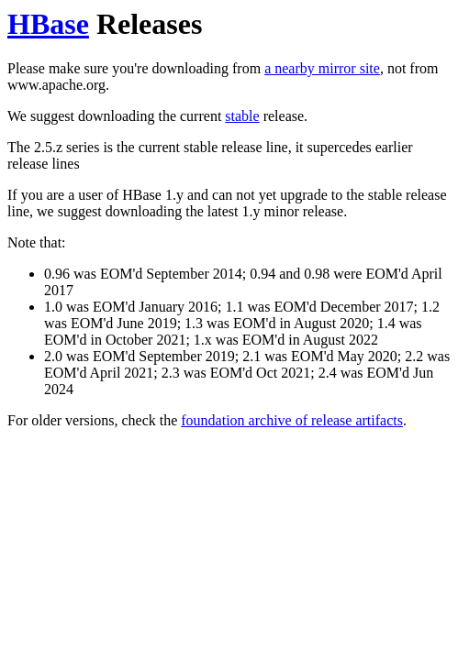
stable (242, 116)
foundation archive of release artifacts (292, 420)
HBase (48, 23)
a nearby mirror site (322, 68)
